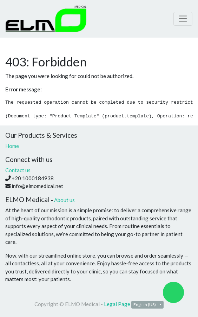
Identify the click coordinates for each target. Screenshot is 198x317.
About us (64, 200)
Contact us (18, 170)
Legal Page (117, 304)
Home (12, 146)
